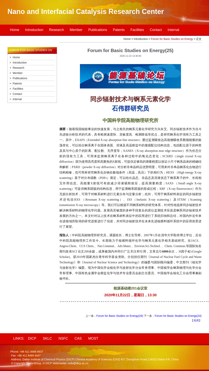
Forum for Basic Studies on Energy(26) (119, 315)
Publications (97, 30)
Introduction (34, 30)
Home (14, 30)
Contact (156, 30)
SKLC (47, 338)
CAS (78, 338)
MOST (93, 338)
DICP (32, 338)
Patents (119, 30)
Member (76, 30)
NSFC (63, 338)
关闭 (196, 320)
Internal (173, 30)
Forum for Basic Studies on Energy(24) (178, 315)
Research (56, 30)
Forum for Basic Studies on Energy (172, 38)
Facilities (137, 30)
